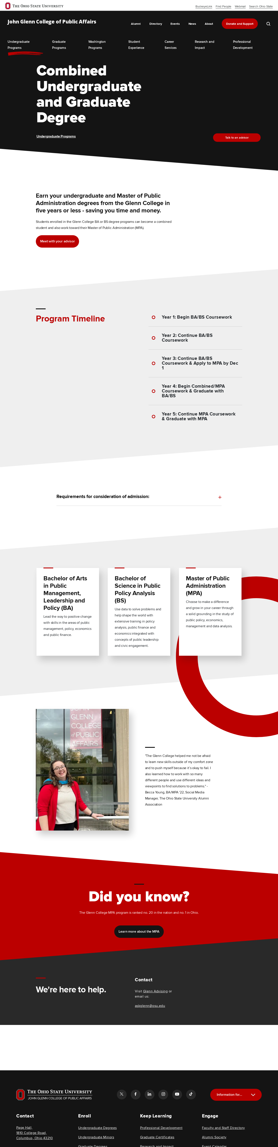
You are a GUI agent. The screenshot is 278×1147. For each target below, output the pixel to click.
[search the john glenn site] (268, 24)
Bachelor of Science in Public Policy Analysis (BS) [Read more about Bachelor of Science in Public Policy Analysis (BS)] (138, 588)
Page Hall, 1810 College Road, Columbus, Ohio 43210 (34, 1132)
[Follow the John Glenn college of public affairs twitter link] (121, 1094)
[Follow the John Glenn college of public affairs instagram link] (163, 1094)
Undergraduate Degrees (97, 1128)
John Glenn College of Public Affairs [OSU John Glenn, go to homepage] (52, 21)
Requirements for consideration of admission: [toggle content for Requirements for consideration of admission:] (102, 496)
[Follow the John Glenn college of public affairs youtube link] (177, 1094)
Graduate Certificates (157, 1137)
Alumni (136, 24)
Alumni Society (214, 1137)
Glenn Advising (155, 991)
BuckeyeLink (203, 6)
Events (175, 24)
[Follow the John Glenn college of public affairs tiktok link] (191, 1094)
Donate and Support (239, 24)
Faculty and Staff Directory (223, 1128)
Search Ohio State (261, 6)
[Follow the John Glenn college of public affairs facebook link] (135, 1094)
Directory (155, 24)
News (192, 24)
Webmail (240, 6)
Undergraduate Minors (96, 1137)
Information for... (229, 1094)
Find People (223, 6)
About (209, 24)
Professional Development (161, 1128)
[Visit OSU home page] (54, 1094)
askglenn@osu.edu (150, 1006)
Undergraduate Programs (56, 136)
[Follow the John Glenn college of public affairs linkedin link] (149, 1094)
